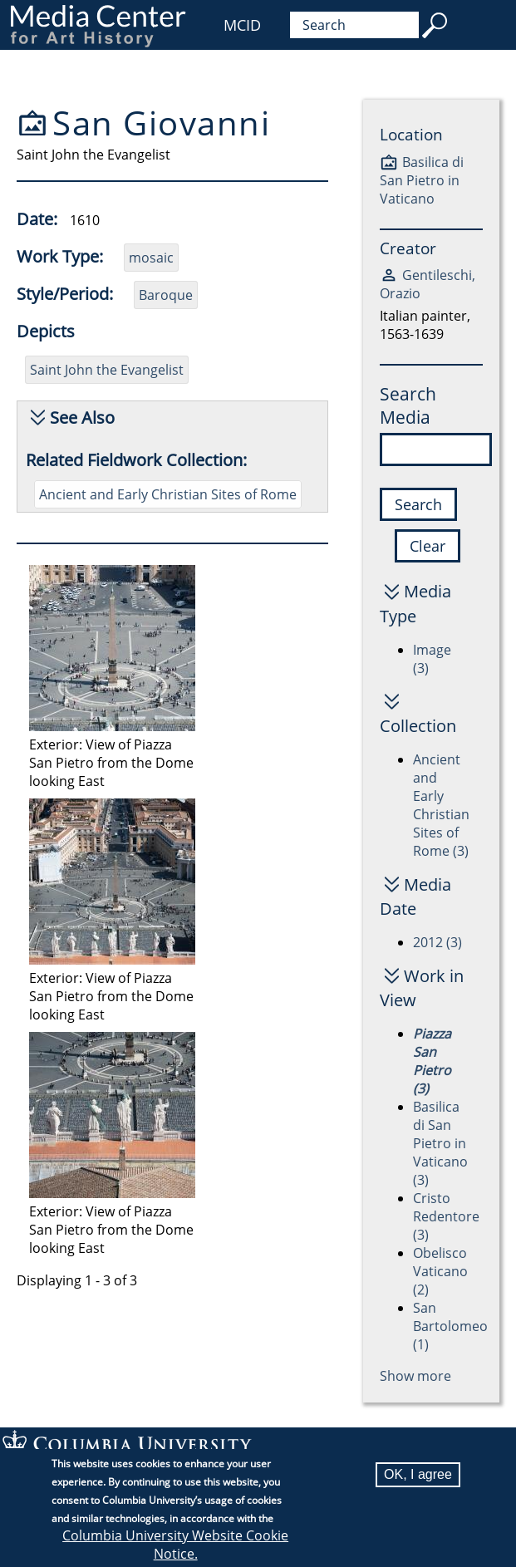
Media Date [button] (415, 896)
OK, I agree (418, 1475)
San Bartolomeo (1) (450, 1326)
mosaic (151, 257)
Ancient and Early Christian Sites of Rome (168, 494)
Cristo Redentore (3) (446, 1216)
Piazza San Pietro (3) (432, 1061)
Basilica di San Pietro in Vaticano (422, 180)
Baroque (166, 295)
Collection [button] (418, 726)
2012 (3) (437, 942)
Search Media (408, 405)
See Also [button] (82, 417)
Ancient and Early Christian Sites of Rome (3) (441, 805)
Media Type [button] (415, 603)
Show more (415, 1376)
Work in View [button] (422, 988)
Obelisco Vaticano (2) (440, 1271)
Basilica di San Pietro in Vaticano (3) (440, 1143)
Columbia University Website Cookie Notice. (175, 1545)
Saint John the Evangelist (107, 370)
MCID (242, 25)
